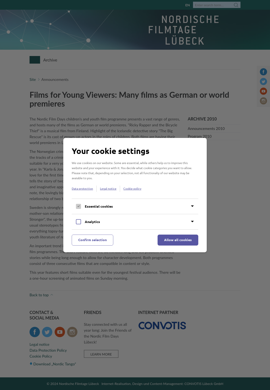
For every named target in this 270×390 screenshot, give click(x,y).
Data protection (82, 188)
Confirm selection (92, 240)
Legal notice (108, 188)
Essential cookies (99, 206)
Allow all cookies (178, 240)
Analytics (92, 221)
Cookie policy (132, 188)
